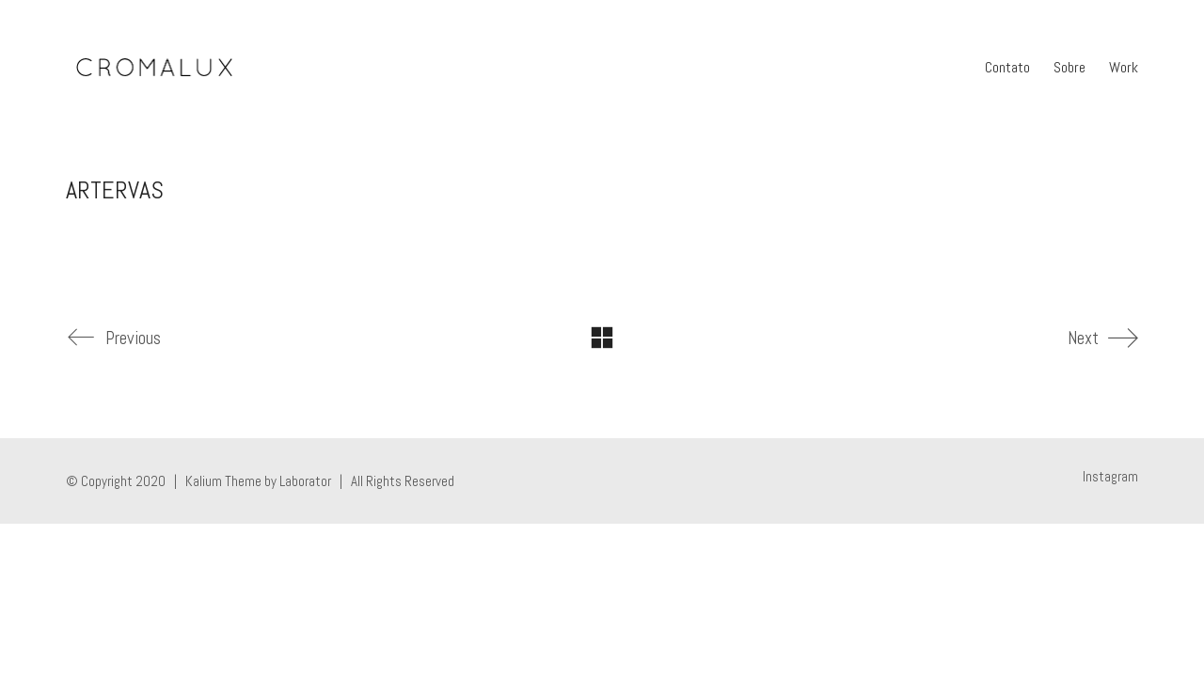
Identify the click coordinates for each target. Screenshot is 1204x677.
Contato (1007, 67)
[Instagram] (1110, 476)
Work (1123, 67)
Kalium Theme (223, 481)
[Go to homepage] (154, 67)
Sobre (1069, 67)
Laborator (305, 481)
